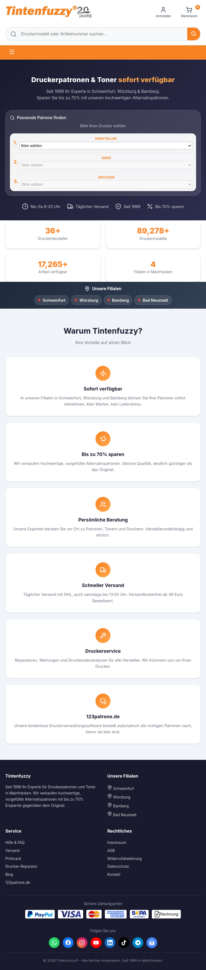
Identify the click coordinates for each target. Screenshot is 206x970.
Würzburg (118, 796)
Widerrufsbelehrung (124, 858)
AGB (111, 850)
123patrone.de (17, 882)
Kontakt (113, 874)
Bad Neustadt (122, 814)
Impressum (116, 842)
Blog (9, 874)
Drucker (106, 177)
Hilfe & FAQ (15, 842)
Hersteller (106, 139)
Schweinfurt (120, 788)
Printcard (13, 858)
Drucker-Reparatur (21, 866)
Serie (106, 158)
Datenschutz (118, 866)
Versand (12, 850)
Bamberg (118, 805)
